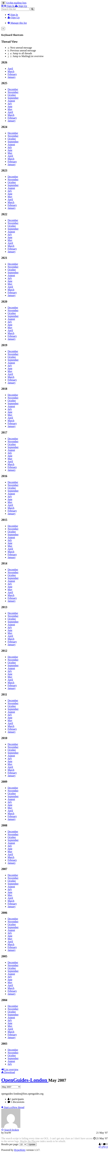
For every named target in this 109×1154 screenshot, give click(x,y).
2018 (4, 388)
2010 (4, 738)
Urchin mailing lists (16, 2)
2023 (4, 170)
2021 (4, 257)
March (11, 71)
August (11, 100)
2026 (4, 62)
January (12, 77)
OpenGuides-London (24, 1080)
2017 (4, 432)
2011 (4, 694)
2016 (4, 476)
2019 (4, 345)
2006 (4, 912)
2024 (4, 127)
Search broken (10, 1129)
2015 (4, 519)
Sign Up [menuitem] (21, 6)
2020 (4, 301)
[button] (2, 6)
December (13, 89)
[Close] (3, 28)
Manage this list (17, 23)
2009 (4, 781)
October (12, 95)
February (12, 74)
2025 (4, 83)
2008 (4, 825)
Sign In (13, 14)
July (10, 103)
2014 (4, 563)
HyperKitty (20, 1150)
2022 (4, 214)
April (10, 68)
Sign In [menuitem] (9, 6)
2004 (4, 1000)
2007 (4, 869)
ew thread (12, 1107)
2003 (4, 1043)
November (13, 92)
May (10, 109)
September (13, 98)
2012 (4, 650)
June (10, 106)
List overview (9, 1069)
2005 (4, 956)
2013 (4, 607)
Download (8, 1072)
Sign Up (14, 17)
